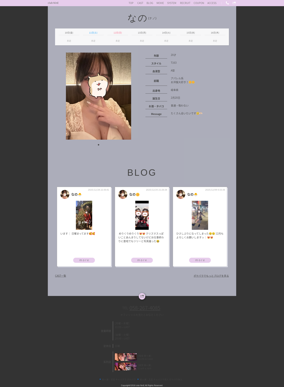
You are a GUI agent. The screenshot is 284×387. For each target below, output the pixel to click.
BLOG (150, 3)
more (84, 260)
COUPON (199, 3)
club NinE (53, 3)
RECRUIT (185, 3)
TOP (131, 3)
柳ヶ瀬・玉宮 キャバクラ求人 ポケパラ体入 (161, 379)
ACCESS (211, 3)
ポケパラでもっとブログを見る (211, 275)
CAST (140, 3)
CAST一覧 (60, 275)
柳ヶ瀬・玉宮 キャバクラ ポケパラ (119, 379)
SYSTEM (171, 3)
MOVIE (160, 3)
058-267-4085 (145, 308)
